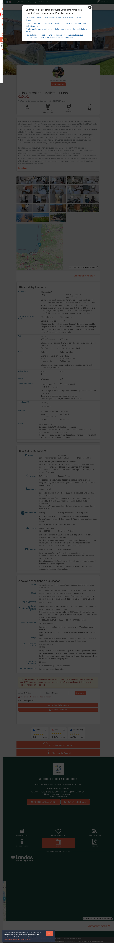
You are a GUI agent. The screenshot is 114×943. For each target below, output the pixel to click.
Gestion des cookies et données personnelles (17, 939)
